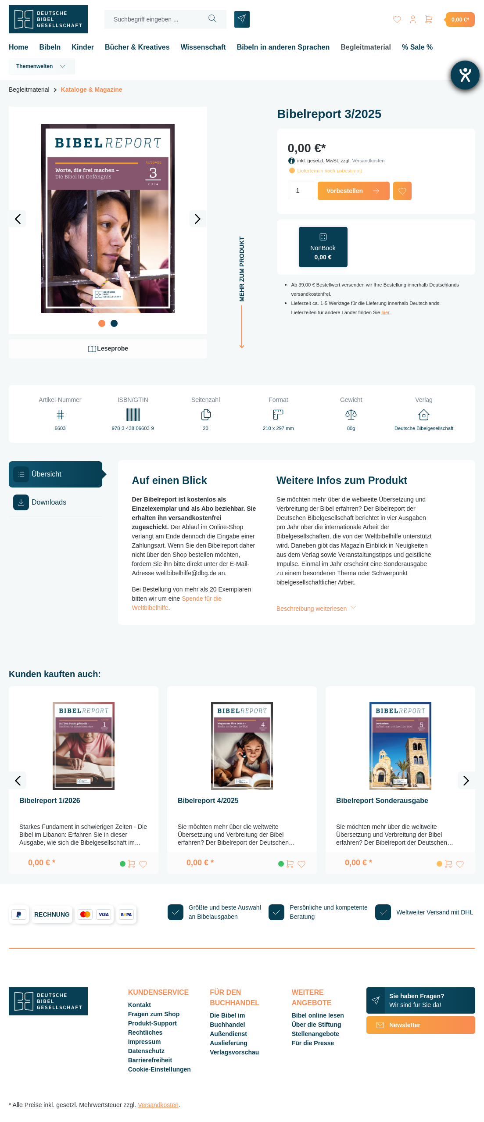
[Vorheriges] (17, 218)
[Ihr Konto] (413, 18)
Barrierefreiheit (150, 1060)
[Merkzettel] (397, 18)
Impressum (144, 1041)
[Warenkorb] (449, 19)
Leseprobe (107, 349)
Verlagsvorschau (234, 1052)
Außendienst (228, 1033)
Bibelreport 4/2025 (208, 800)
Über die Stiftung (316, 1024)
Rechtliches (145, 1032)
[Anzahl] (301, 190)
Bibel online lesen (318, 1015)
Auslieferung (228, 1043)
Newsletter (393, 1025)
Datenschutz (146, 1050)
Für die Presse (313, 1043)
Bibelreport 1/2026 (49, 800)
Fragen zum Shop (153, 1014)
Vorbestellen (353, 191)
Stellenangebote (315, 1033)
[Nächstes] (198, 218)
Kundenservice (158, 992)
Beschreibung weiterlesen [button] (317, 608)
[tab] (55, 474)
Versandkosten (368, 160)
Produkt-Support (152, 1023)
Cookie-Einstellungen (159, 1069)
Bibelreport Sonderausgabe (382, 800)
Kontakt (139, 1004)
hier (385, 312)
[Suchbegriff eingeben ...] (151, 19)
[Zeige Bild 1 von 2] (101, 323)
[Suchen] (212, 19)
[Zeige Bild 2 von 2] (114, 323)
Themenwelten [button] (42, 66)
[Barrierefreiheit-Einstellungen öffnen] (465, 75)
